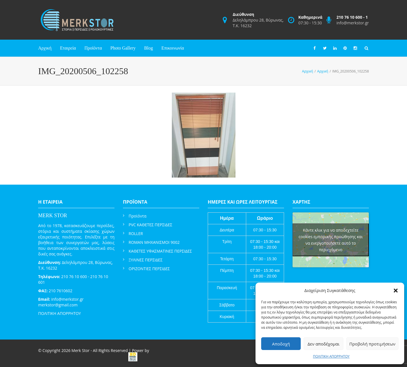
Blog (148, 48)
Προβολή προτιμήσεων (372, 344)
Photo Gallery (123, 48)
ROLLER (136, 233)
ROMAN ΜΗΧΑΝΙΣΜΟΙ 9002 (154, 242)
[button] (396, 290)
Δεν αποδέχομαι (323, 344)
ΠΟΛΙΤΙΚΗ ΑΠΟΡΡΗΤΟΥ (331, 356)
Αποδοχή (281, 344)
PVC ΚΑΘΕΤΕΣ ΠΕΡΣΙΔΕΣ (150, 224)
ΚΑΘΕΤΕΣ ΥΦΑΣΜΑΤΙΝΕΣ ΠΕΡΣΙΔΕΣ (160, 251)
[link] (133, 356)
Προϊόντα (93, 48)
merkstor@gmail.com (57, 305)
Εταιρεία (68, 48)
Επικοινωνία (172, 48)
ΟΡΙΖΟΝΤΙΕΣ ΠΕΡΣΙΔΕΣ (149, 268)
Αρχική (44, 48)
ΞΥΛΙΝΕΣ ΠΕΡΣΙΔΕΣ (146, 260)
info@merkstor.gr (352, 22)
